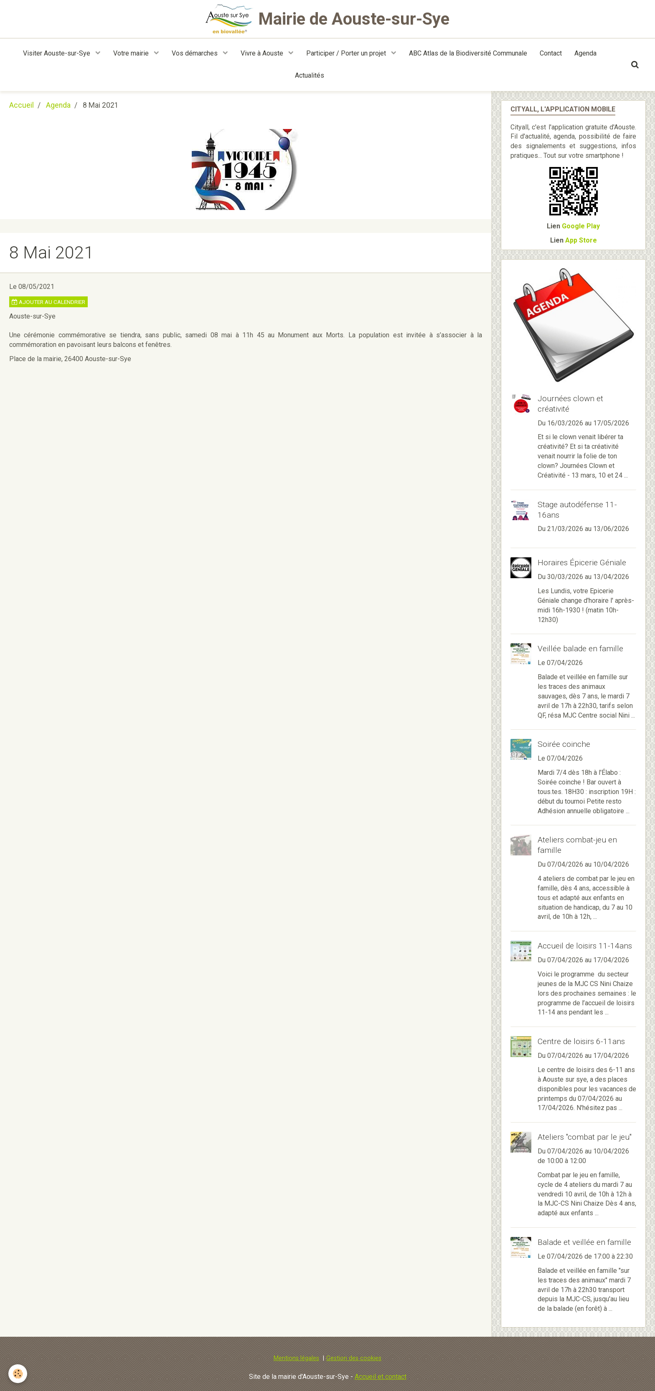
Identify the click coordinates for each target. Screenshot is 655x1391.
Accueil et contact (380, 1377)
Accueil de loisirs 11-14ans (585, 946)
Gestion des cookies (353, 1358)
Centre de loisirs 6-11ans (581, 1041)
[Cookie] (17, 1373)
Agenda (585, 53)
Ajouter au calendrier (48, 301)
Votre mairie (131, 53)
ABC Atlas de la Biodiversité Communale (468, 53)
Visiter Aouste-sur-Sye (57, 53)
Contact (551, 53)
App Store (581, 240)
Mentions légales (296, 1358)
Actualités (309, 75)
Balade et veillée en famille (584, 1242)
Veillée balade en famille (580, 648)
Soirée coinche (564, 744)
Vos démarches (195, 53)
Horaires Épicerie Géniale (582, 562)
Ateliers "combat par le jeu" (585, 1137)
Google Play (581, 226)
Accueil (21, 105)
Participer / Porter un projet (347, 53)
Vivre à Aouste (263, 53)
